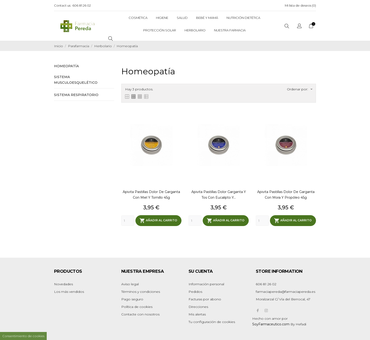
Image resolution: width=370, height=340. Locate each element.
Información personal (206, 284)
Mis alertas (197, 314)
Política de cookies (136, 307)
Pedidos (195, 292)
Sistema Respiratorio (76, 95)
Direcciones (198, 307)
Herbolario (195, 30)
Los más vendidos (69, 292)
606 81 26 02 (81, 5)
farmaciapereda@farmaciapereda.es (285, 292)
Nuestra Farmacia (230, 30)
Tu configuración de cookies (212, 322)
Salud (182, 18)
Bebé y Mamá (207, 18)
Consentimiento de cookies (23, 336)
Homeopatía (66, 66)
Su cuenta (201, 271)
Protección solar (159, 30)
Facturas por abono (205, 299)
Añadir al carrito (158, 220)
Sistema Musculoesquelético (75, 80)
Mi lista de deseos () (300, 5)
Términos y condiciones (140, 292)
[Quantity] (127, 220)
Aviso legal (130, 284)
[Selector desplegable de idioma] (299, 26)
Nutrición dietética (243, 18)
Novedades (63, 284)
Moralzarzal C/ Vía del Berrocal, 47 (283, 299)
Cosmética (138, 18)
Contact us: (62, 5)
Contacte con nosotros (140, 314)
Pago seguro (132, 299)
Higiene (162, 18)
